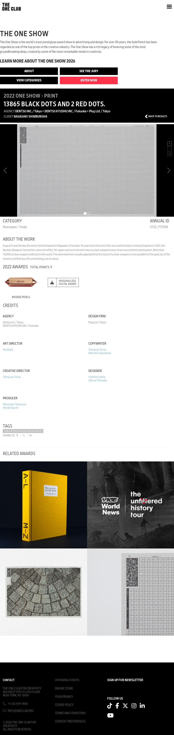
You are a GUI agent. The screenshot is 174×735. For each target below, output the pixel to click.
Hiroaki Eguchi (10, 407)
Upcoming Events (67, 680)
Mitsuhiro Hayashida (99, 353)
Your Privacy (64, 696)
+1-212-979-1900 (18, 703)
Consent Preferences (70, 721)
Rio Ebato (8, 349)
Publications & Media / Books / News (23, 431)
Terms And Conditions (70, 713)
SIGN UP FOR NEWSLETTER (125, 680)
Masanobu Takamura (14, 404)
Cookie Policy (64, 704)
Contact (9, 680)
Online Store (64, 688)
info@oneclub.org (21, 710)
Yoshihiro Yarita (96, 377)
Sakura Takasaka (97, 380)
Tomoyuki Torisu (97, 349)
